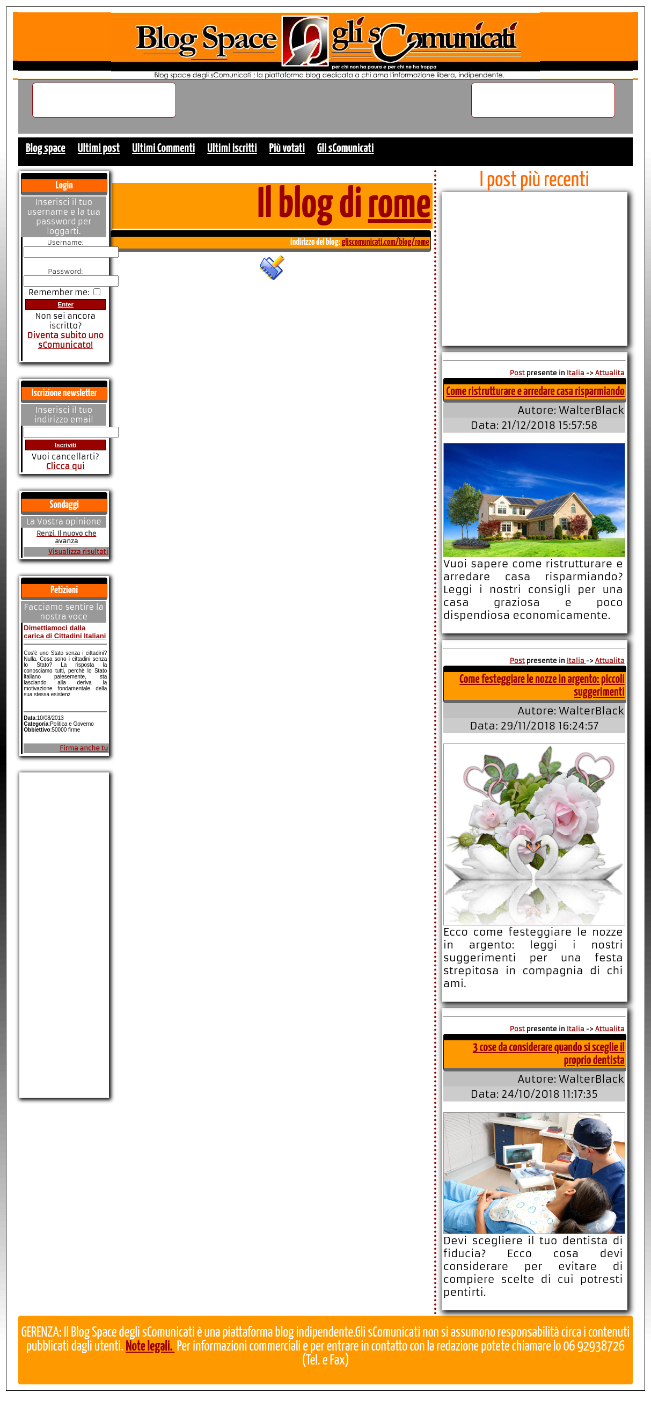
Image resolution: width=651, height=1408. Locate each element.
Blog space (45, 148)
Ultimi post (99, 148)
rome (399, 205)
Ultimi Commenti (163, 148)
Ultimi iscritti (232, 148)
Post (517, 373)
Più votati (287, 148)
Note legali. (150, 1346)
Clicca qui (65, 466)
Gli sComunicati (345, 148)
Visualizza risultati (78, 552)
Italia (576, 373)
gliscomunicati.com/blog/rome (385, 242)
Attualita (610, 373)
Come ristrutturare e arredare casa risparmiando (536, 391)
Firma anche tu (84, 748)
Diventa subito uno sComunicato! (65, 340)
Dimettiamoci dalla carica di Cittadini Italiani (65, 632)
